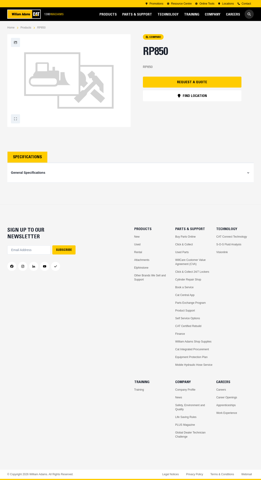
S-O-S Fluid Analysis (228, 244)
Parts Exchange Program (190, 302)
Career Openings (226, 397)
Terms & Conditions (222, 474)
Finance (180, 333)
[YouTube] (44, 266)
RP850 (41, 27)
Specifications (27, 156)
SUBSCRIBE (64, 250)
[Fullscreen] (15, 42)
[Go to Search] (249, 14)
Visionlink (222, 252)
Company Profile (185, 389)
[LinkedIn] (33, 266)
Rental (138, 252)
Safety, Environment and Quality (190, 407)
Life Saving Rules (185, 417)
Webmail (246, 474)
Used (137, 244)
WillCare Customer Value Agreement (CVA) (190, 262)
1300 (53, 14)
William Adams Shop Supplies (193, 341)
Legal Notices (170, 474)
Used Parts (182, 252)
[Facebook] (11, 266)
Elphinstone (141, 267)
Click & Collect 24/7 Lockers (192, 271)
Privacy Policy (194, 474)
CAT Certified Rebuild (188, 326)
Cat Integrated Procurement (192, 349)
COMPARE (153, 37)
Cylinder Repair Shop (188, 279)
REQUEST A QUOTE (192, 82)
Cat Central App (185, 295)
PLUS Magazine (185, 424)
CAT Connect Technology (231, 236)
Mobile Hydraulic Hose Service (193, 364)
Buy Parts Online (185, 236)
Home (11, 27)
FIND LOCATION (192, 95)
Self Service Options (187, 318)
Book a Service (184, 287)
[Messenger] (55, 266)
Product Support (185, 310)
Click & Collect (184, 244)
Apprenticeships (226, 405)
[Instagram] (22, 266)
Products (25, 27)
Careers (221, 389)
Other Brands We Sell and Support (150, 277)
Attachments (142, 260)
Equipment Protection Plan (191, 357)
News (178, 397)
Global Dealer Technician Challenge (190, 434)
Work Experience (226, 413)
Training (139, 389)
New (137, 236)
